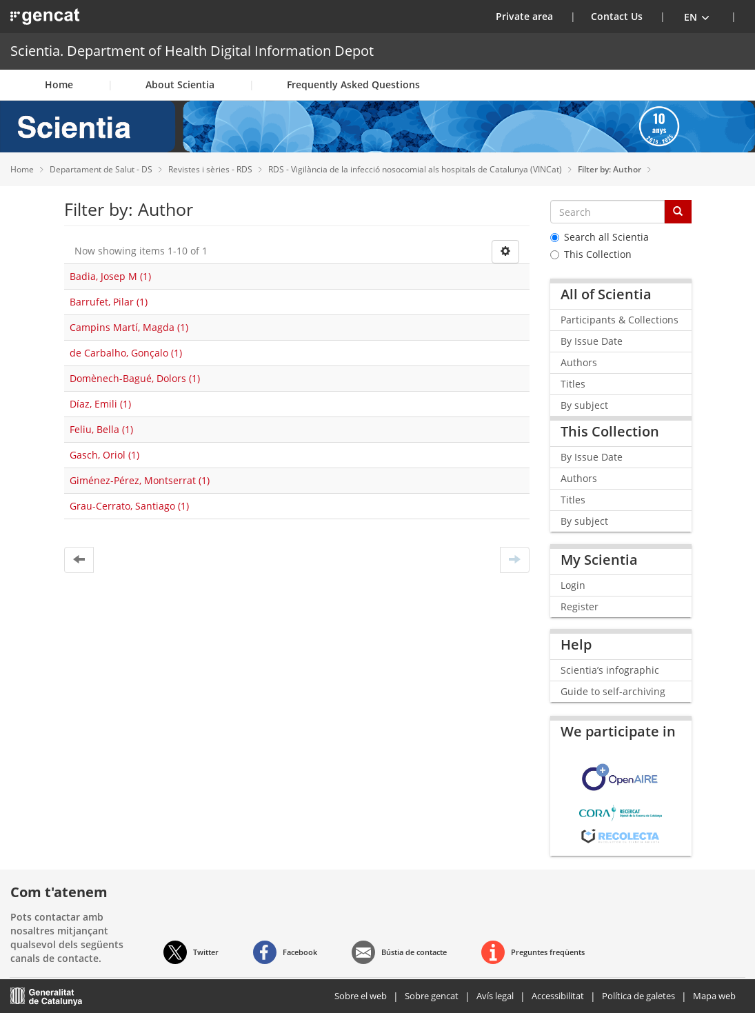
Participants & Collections (619, 319)
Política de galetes (638, 996)
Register (579, 606)
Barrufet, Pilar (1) (109, 301)
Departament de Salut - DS (102, 169)
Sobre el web (360, 996)
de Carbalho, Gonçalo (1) (126, 352)
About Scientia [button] (179, 84)
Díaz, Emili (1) (100, 403)
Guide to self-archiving (613, 691)
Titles (573, 383)
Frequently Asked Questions (353, 84)
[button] (697, 16)
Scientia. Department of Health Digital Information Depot (192, 50)
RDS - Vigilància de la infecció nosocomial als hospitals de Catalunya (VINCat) (416, 169)
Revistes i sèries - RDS (211, 169)
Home (59, 84)
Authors (579, 362)
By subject (584, 405)
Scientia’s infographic (610, 669)
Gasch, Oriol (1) (104, 454)
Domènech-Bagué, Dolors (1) (135, 378)
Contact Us (617, 16)
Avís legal (495, 996)
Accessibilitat (558, 996)
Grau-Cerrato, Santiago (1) (129, 505)
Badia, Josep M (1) (110, 276)
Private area (533, 16)
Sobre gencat (432, 996)
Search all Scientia (599, 236)
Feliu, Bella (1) (101, 429)
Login (573, 585)
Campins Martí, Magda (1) (129, 327)
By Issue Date (592, 341)
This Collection (591, 254)
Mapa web (714, 996)
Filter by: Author (610, 169)
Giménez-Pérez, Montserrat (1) (140, 480)
